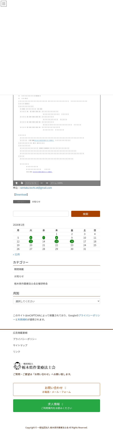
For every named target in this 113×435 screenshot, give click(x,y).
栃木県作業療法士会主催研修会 (31, 283)
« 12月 (16, 254)
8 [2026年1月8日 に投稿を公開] (56, 237)
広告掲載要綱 (20, 332)
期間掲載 (19, 269)
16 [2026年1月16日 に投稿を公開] (72, 241)
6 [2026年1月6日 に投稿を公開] (31, 237)
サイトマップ (20, 345)
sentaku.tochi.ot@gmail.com (36, 187)
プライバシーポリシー (25, 339)
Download (21, 194)
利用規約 (22, 319)
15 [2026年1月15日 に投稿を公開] (56, 241)
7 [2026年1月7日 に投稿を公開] (43, 237)
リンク (16, 351)
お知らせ (36, 201)
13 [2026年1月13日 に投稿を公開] (30, 241)
